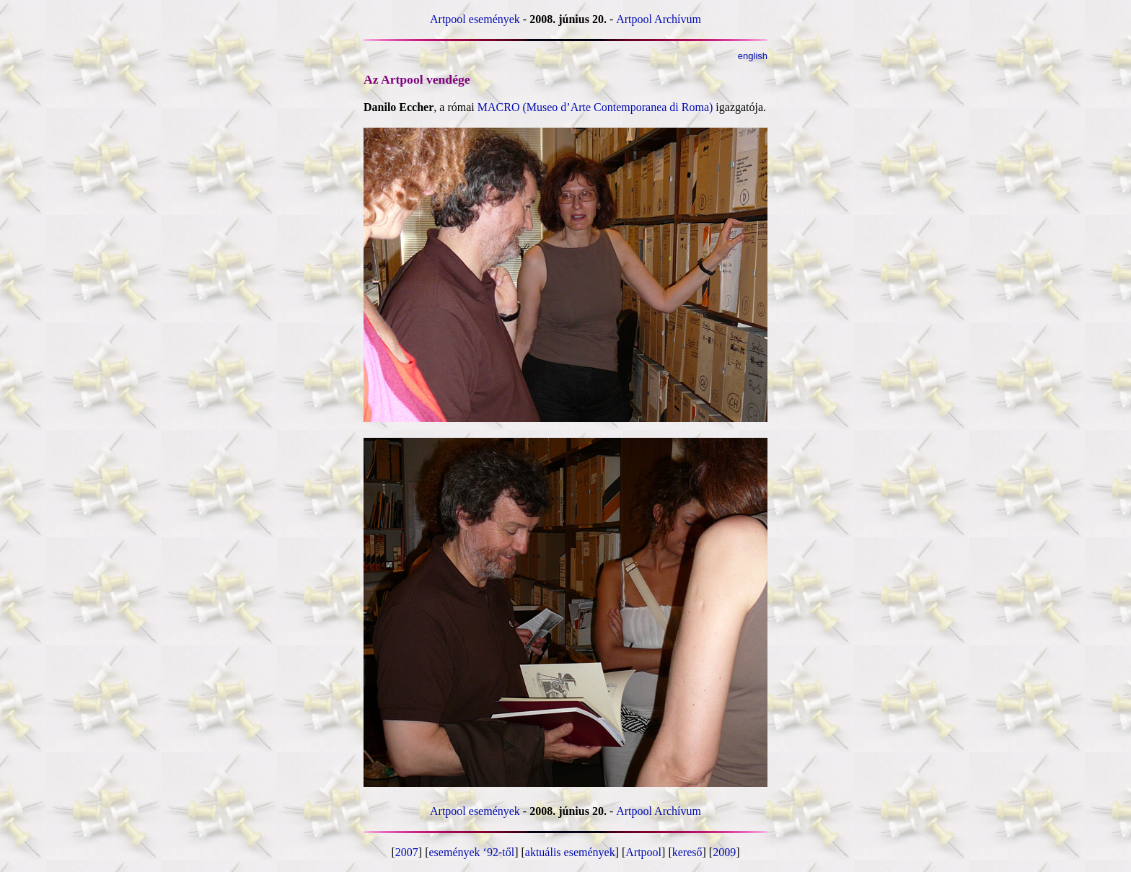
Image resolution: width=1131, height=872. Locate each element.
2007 (406, 852)
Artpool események (475, 19)
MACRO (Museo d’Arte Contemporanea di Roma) (595, 107)
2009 (724, 852)
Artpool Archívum (658, 19)
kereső (687, 852)
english (752, 55)
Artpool (643, 852)
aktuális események (570, 852)
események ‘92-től (472, 852)
